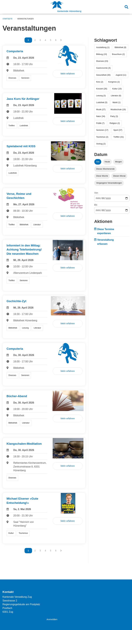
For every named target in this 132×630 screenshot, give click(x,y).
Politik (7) (100, 123)
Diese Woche (102, 176)
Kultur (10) (117, 89)
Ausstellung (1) (103, 47)
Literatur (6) (116, 95)
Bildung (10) (101, 54)
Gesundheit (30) (103, 75)
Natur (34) (100, 116)
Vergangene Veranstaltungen (109, 183)
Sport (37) (117, 130)
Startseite (7, 19)
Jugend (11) (121, 75)
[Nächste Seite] (61, 40)
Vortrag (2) (101, 144)
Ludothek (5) (101, 102)
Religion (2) (115, 123)
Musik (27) (101, 109)
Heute (107, 162)
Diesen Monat (119, 176)
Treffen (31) (118, 137)
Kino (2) (99, 82)
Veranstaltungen (26, 19)
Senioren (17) (102, 130)
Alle (98, 162)
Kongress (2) (114, 82)
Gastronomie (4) (103, 68)
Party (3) (114, 116)
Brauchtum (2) (118, 54)
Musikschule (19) (118, 109)
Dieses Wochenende (105, 169)
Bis (95, 205)
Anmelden (52, 619)
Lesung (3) (101, 95)
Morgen (118, 162)
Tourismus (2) (102, 137)
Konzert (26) (101, 89)
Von (96, 193)
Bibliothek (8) (120, 47)
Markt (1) (116, 102)
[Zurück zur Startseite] (66, 7)
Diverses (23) (102, 61)
